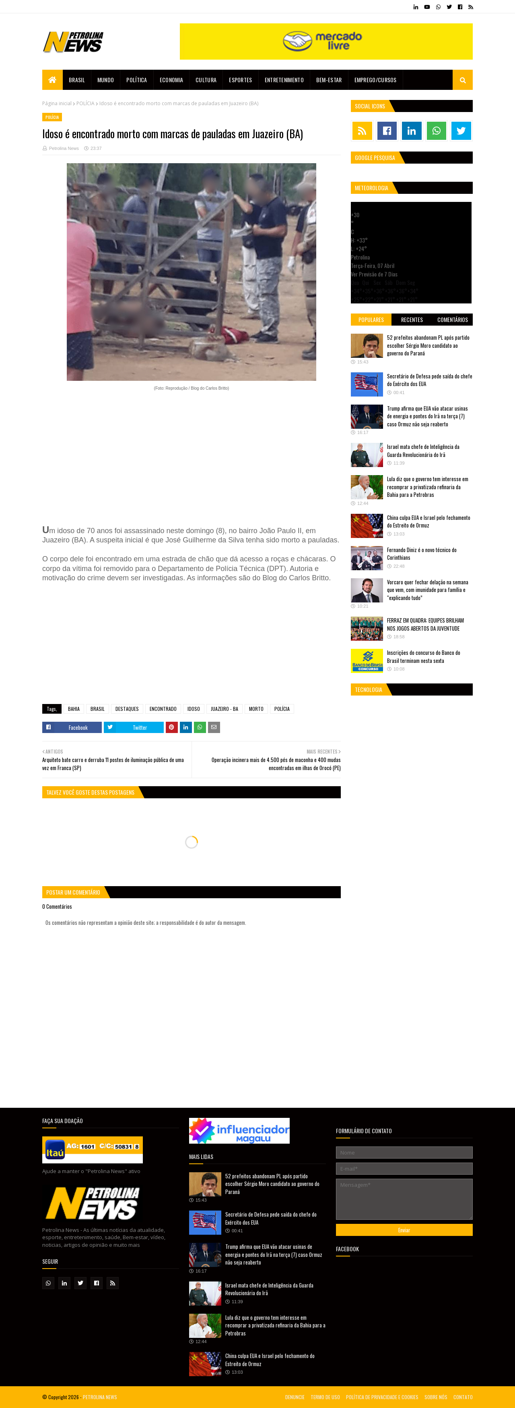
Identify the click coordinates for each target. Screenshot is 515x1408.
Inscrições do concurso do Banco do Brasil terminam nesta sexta (423, 656)
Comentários (452, 319)
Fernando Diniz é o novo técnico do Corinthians (422, 554)
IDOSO (193, 708)
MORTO (256, 708)
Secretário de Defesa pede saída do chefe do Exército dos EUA (429, 380)
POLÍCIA (85, 103)
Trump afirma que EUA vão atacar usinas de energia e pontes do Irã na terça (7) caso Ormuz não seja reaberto (427, 416)
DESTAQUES (127, 708)
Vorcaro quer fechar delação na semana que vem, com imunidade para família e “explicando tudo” (427, 590)
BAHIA (74, 708)
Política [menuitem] (136, 79)
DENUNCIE (295, 1396)
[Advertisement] (191, 458)
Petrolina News (64, 148)
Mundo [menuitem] (105, 79)
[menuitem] (52, 80)
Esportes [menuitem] (240, 79)
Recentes (412, 319)
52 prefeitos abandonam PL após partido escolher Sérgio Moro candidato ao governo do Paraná (428, 345)
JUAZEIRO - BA (224, 708)
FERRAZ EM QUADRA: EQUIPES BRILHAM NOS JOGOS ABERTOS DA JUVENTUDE (425, 624)
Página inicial (57, 103)
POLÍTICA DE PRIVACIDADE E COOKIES (382, 1396)
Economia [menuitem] (171, 79)
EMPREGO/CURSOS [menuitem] (375, 79)
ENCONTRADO (163, 708)
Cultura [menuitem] (206, 79)
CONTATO (463, 1396)
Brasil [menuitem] (77, 79)
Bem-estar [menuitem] (329, 79)
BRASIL (98, 708)
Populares (371, 319)
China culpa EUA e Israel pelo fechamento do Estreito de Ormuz (428, 521)
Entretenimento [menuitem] (284, 79)
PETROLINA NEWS (100, 1396)
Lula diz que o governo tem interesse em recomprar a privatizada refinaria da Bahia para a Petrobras (427, 486)
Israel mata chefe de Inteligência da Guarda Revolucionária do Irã (423, 450)
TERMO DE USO (325, 1396)
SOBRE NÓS (435, 1396)
